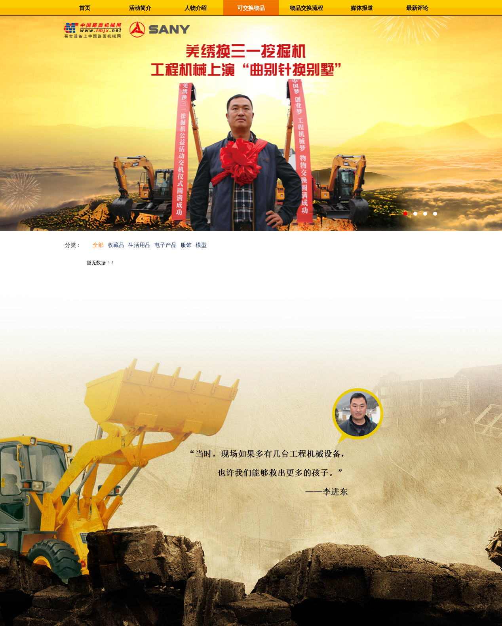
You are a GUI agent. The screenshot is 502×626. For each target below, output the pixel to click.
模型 (201, 245)
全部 (98, 245)
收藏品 (116, 245)
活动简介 (140, 8)
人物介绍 (195, 8)
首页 (84, 8)
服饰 (186, 245)
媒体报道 (362, 8)
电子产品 (165, 245)
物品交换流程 (306, 8)
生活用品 (139, 245)
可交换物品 (251, 8)
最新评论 (417, 8)
